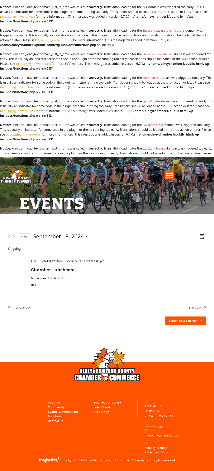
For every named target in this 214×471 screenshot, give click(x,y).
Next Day (197, 307)
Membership (57, 416)
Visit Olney (101, 411)
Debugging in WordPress (17, 16)
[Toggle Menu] (169, 175)
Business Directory (107, 402)
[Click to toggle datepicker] (60, 236)
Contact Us (55, 421)
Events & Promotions (63, 411)
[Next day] (14, 236)
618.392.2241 (153, 427)
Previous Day (19, 307)
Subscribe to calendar (183, 320)
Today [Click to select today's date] (24, 236)
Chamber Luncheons (53, 269)
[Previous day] (9, 236)
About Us (54, 402)
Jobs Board (102, 407)
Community (56, 407)
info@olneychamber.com (162, 435)
